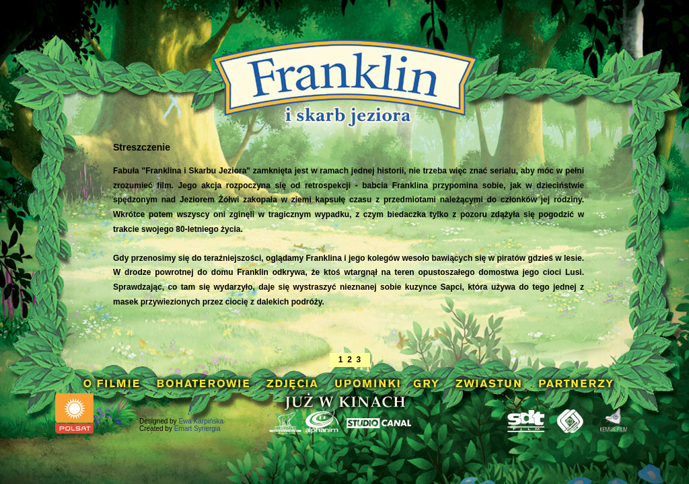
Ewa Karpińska (200, 421)
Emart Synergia (197, 428)
